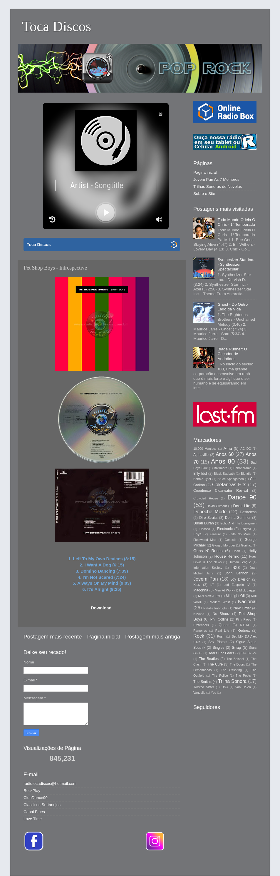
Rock (198, 635)
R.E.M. (245, 625)
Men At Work (224, 590)
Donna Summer (238, 518)
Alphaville (201, 455)
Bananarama (242, 468)
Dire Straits (208, 518)
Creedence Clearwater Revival (220, 491)
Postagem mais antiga (152, 636)
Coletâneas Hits (229, 484)
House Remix (226, 556)
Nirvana (198, 614)
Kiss (196, 585)
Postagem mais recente (53, 636)
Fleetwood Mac (204, 539)
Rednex (243, 630)
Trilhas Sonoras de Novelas (217, 186)
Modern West (220, 602)
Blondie (246, 473)
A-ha (228, 448)
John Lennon (236, 573)
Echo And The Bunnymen (238, 523)
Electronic (225, 529)
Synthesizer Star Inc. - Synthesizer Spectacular (235, 264)
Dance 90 (241, 497)
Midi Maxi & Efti (209, 596)
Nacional (247, 601)
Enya (197, 534)
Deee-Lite (241, 506)
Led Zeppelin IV (237, 584)
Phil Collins (219, 619)
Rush (220, 636)
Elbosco (204, 529)
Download (101, 608)
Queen (224, 625)
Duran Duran (203, 523)
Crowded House (205, 498)
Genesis (230, 539)
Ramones (200, 630)
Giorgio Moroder (223, 545)
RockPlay (32, 790)
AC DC (245, 448)
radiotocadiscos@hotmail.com (50, 783)
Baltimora (220, 468)
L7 (212, 584)
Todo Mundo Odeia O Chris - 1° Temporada (236, 222)
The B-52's (248, 653)
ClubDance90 (36, 797)
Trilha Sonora (232, 681)
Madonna (200, 590)
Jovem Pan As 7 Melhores (216, 179)
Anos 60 (225, 454)
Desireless (248, 512)
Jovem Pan (205, 578)
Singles (218, 648)
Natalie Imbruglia (215, 608)
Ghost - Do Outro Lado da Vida (232, 306)
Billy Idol (200, 474)
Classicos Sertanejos (42, 805)
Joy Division (240, 579)
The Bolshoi (235, 659)
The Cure (215, 664)
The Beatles (209, 659)
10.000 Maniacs (205, 448)
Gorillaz (246, 545)
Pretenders (201, 625)
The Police (220, 675)
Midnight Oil (235, 596)
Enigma (245, 529)
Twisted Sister (203, 687)
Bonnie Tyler (202, 479)
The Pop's (243, 675)
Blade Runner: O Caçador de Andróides (232, 354)
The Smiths (202, 682)
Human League (240, 562)
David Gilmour (217, 506)
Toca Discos (56, 26)
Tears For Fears (221, 653)
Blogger (222, 864)
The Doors (237, 664)
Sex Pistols (217, 642)
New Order (242, 608)
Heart (236, 551)
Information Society (207, 567)
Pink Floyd (243, 619)
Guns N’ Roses (208, 551)
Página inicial (103, 636)
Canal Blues (34, 812)
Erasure (215, 534)
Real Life (222, 630)
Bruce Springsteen (230, 479)
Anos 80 (223, 461)
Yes (213, 692)
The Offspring (231, 670)
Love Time (33, 819)
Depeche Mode (210, 511)
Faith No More (240, 534)
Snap (236, 647)
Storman (180, 864)
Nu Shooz (221, 614)
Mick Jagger (247, 590)
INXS (236, 568)
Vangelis (199, 692)
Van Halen (243, 687)
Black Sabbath (224, 473)
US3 (225, 687)
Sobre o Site (204, 193)
